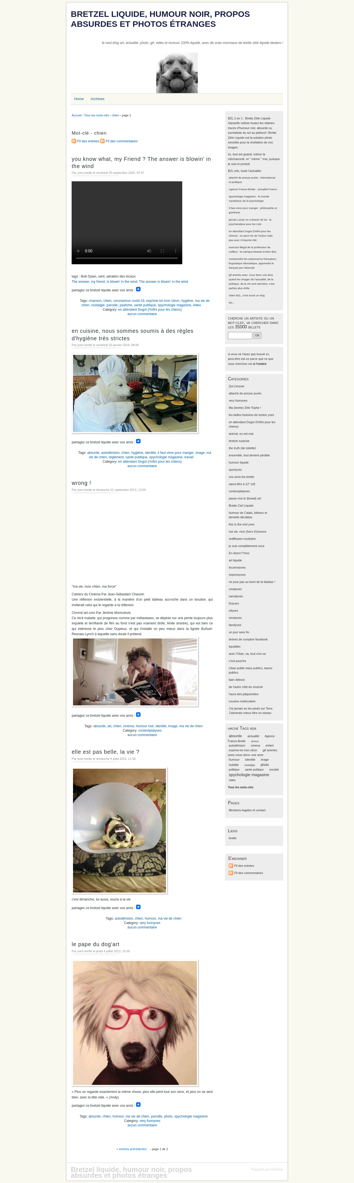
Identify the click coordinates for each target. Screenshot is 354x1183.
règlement (116, 457)
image (200, 453)
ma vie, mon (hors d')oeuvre (247, 531)
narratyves (236, 596)
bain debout (236, 679)
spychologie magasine (174, 305)
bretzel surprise (239, 441)
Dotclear (277, 1169)
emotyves (235, 617)
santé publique (145, 305)
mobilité (234, 764)
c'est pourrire (237, 661)
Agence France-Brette (242, 189)
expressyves (237, 574)
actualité (253, 736)
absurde (93, 453)
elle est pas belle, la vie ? (105, 752)
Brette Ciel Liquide (241, 505)
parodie (112, 305)
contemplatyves (150, 730)
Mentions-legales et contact (247, 810)
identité (150, 453)
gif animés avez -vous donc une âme (251, 274)
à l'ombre (259, 363)
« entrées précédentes (131, 1149)
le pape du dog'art (95, 944)
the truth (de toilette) (242, 448)
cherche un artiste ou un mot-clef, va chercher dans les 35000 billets (253, 322)
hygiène (187, 301)
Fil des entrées (88, 141)
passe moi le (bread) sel (245, 498)
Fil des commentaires (122, 141)
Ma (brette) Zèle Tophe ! (245, 407)
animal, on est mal (241, 433)
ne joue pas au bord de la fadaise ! (252, 581)
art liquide (235, 560)
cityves (233, 610)
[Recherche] (240, 335)
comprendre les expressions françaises (252, 258)
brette (232, 838)
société (274, 769)
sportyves (235, 469)
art (109, 726)
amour (255, 741)
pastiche (125, 305)
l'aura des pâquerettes (244, 694)
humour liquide (239, 462)
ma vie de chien (191, 726)
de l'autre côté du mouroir (246, 687)
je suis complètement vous (246, 546)
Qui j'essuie (236, 386)
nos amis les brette (241, 476)
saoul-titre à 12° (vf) (242, 484)
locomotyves (237, 567)
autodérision (110, 453)
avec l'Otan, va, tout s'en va (247, 653)
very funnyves (150, 923)
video (197, 305)
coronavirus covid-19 (128, 301)
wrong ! (81, 483)
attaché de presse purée (243, 177)
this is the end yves (241, 524)
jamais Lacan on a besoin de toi (248, 219)
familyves (235, 625)
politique (234, 769)
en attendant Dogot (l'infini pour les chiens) (150, 310)
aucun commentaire (142, 314)
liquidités (235, 646)
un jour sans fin (239, 632)
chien (115, 115)
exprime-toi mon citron (162, 301)
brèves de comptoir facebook (248, 639)
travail (188, 457)
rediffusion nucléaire (242, 538)
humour (150, 918)
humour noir (144, 726)
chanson (95, 301)
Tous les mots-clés (96, 115)
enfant (270, 745)
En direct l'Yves (239, 553)
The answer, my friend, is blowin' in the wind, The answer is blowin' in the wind (130, 282)
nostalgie (98, 305)
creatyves (235, 589)
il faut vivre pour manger (176, 453)
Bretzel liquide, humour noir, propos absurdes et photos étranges (160, 18)
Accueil (76, 115)
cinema (128, 726)
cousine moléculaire (242, 701)
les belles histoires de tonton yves (251, 415)
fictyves (234, 603)
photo (168, 1116)
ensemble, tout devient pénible (249, 455)
